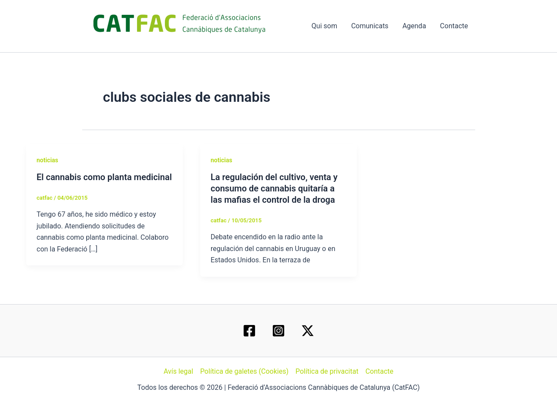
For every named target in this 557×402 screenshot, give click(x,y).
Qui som (324, 26)
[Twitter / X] (307, 330)
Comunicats (370, 26)
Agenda (414, 26)
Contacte (454, 26)
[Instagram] (278, 330)
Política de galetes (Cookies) (244, 371)
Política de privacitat (327, 371)
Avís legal (178, 371)
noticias (47, 160)
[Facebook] (249, 330)
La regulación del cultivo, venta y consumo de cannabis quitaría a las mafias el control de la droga (274, 188)
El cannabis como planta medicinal (104, 177)
